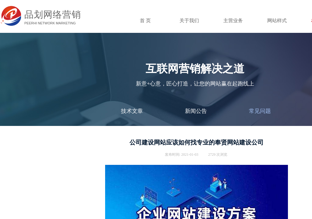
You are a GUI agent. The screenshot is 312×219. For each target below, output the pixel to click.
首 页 (145, 20)
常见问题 (260, 111)
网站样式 (277, 20)
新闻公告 (196, 111)
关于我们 (189, 20)
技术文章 (132, 111)
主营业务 (233, 20)
